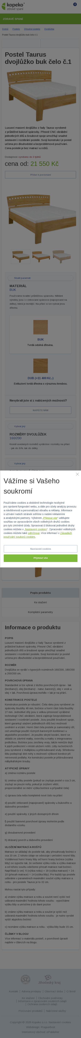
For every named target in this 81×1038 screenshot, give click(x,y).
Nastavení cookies (36, 529)
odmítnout (34, 533)
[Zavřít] (77, 474)
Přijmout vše (50, 518)
